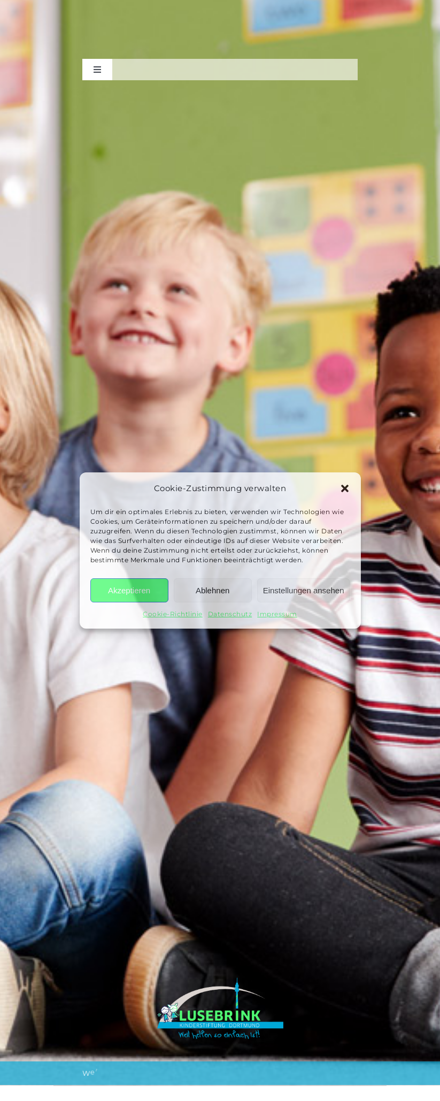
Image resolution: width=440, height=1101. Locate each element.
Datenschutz (230, 614)
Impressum (277, 614)
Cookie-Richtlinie (173, 614)
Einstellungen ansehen (303, 590)
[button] (344, 488)
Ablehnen (212, 590)
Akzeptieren (129, 590)
